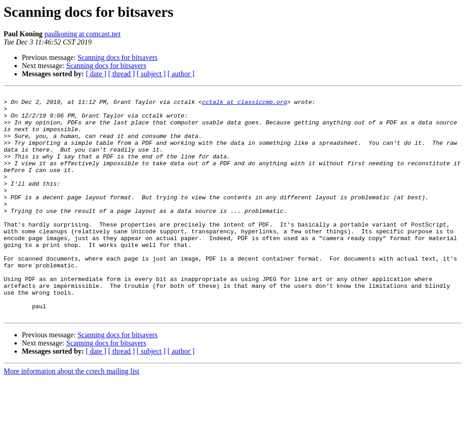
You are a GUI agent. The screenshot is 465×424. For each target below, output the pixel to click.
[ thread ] (121, 74)
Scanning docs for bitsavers (118, 57)
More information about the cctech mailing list (71, 416)
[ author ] (181, 74)
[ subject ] (151, 74)
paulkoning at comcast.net (83, 34)
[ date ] (96, 74)
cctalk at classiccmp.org (244, 104)
